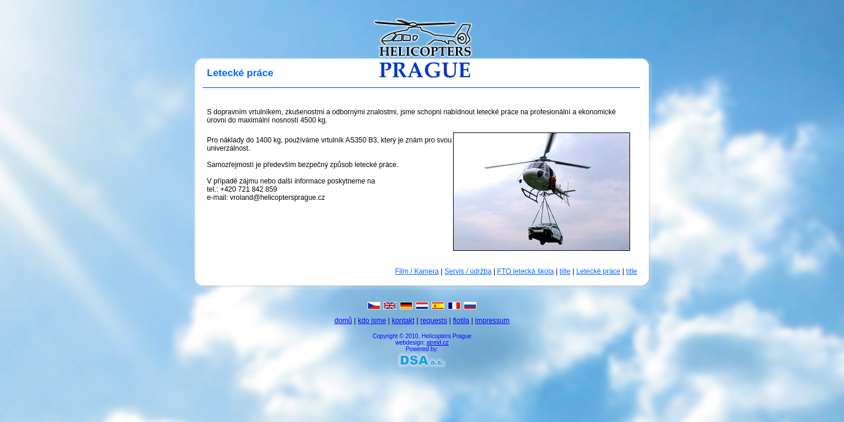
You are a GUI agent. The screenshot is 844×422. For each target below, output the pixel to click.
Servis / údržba (468, 271)
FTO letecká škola (525, 271)
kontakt (403, 320)
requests (433, 320)
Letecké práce (598, 271)
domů (343, 320)
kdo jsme (372, 320)
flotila (461, 320)
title (565, 271)
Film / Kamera (417, 271)
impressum (492, 320)
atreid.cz (438, 342)
